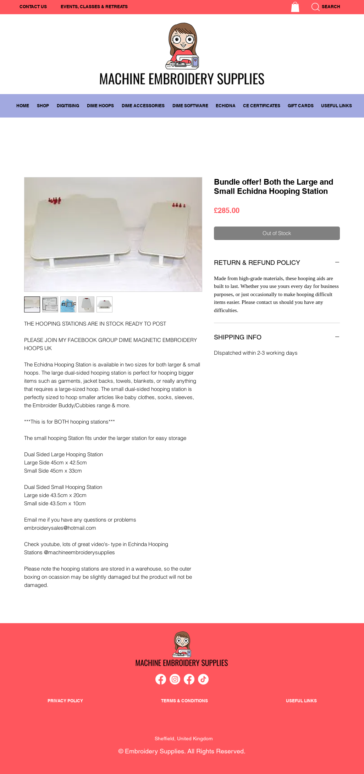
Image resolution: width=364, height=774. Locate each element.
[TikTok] (203, 679)
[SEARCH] (339, 7)
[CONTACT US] (33, 7)
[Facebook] (160, 679)
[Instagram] (175, 679)
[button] (295, 7)
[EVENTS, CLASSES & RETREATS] (94, 7)
